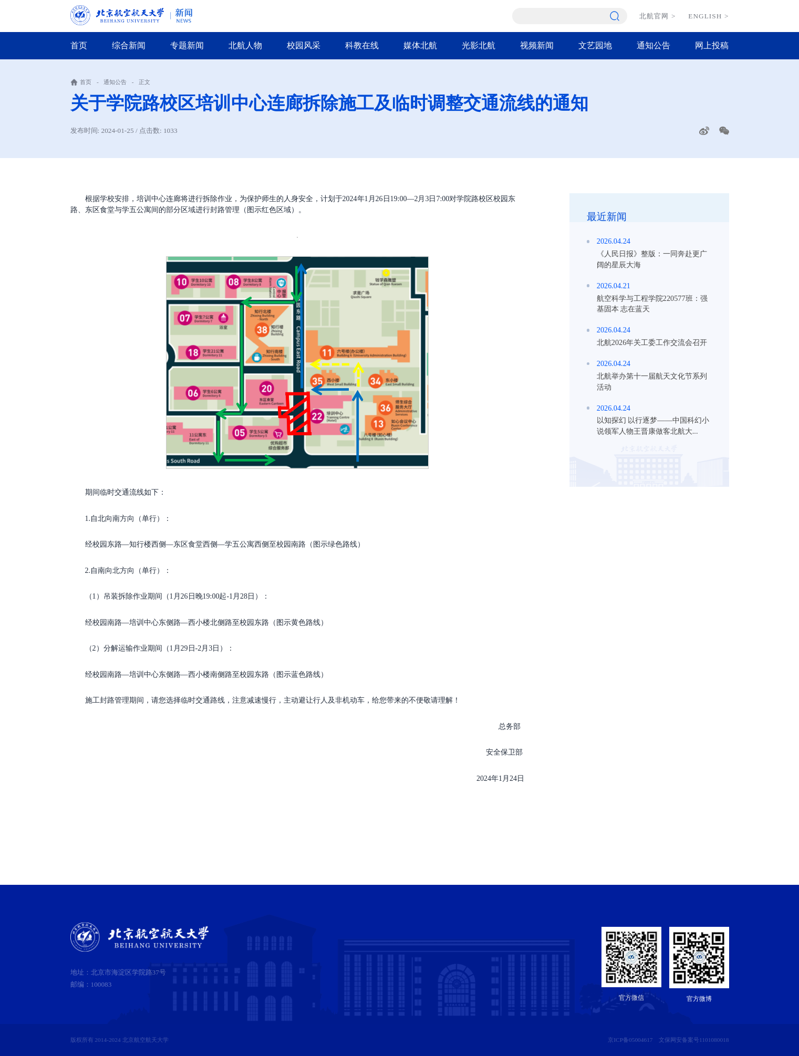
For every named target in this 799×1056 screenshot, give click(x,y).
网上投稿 (712, 45)
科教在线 (362, 45)
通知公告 (653, 45)
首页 (78, 45)
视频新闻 (537, 45)
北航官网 (657, 16)
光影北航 (478, 45)
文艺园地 (595, 45)
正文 (144, 82)
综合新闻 (129, 45)
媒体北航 (420, 45)
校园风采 (303, 45)
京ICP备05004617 (630, 1040)
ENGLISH (708, 16)
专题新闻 (187, 45)
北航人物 (245, 45)
